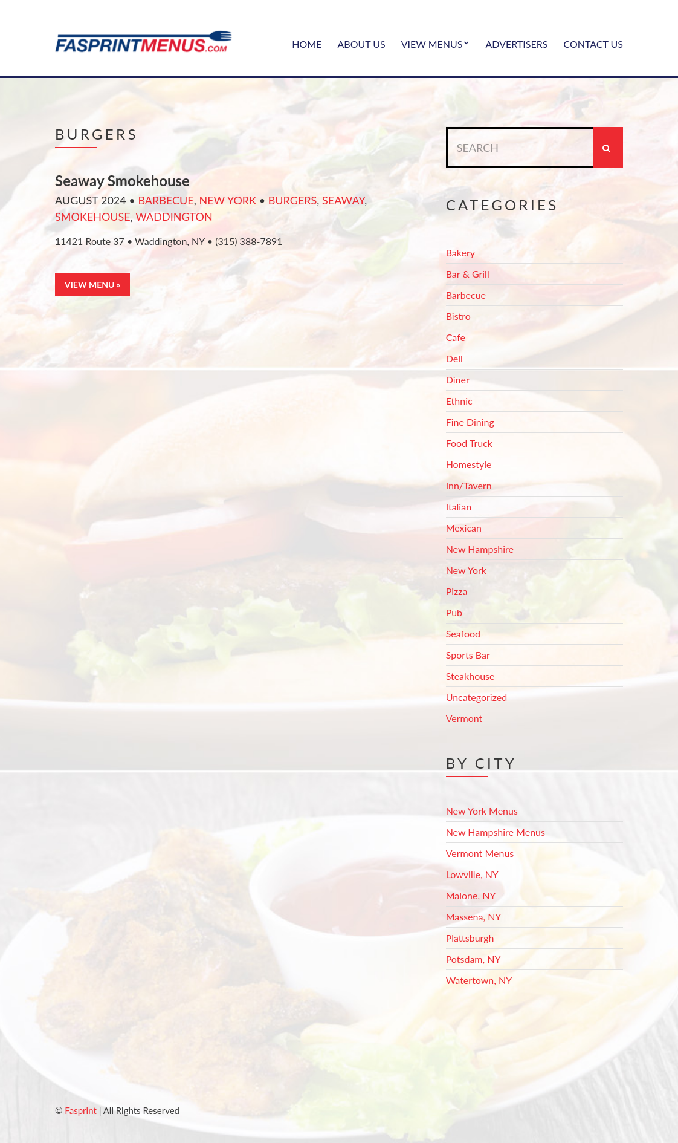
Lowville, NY (472, 874)
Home (306, 44)
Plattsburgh (470, 937)
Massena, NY (474, 916)
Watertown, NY (479, 980)
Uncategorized (477, 697)
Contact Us (593, 44)
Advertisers (516, 44)
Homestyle (469, 464)
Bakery (460, 252)
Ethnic (459, 400)
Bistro (458, 316)
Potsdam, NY (473, 959)
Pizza (457, 591)
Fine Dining (470, 422)
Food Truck (469, 443)
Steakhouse (470, 676)
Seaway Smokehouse (122, 180)
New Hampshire (480, 549)
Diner (458, 379)
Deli (454, 358)
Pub (454, 612)
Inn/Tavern (469, 485)
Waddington (174, 216)
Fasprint (80, 1110)
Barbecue (165, 200)
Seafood (463, 633)
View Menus (432, 44)
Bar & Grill (467, 273)
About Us (361, 44)
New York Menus (482, 810)
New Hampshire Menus (495, 832)
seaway (343, 200)
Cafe (455, 337)
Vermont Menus (480, 853)
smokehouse (93, 216)
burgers (292, 200)
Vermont (464, 718)
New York (227, 200)
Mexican (464, 527)
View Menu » (92, 284)
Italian (458, 506)
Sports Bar (468, 654)
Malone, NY (471, 895)
